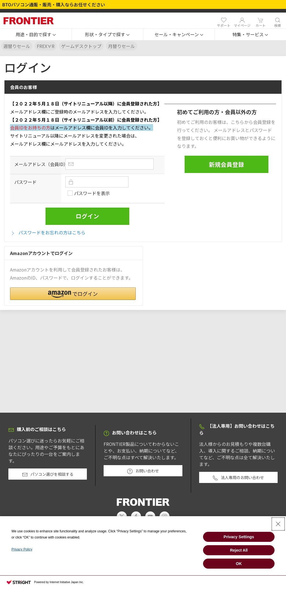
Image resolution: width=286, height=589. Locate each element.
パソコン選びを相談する (47, 474)
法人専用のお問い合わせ (238, 478)
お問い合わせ (143, 471)
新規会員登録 (226, 164)
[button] (36, 34)
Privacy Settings (239, 537)
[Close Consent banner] (278, 524)
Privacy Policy (21, 549)
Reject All (238, 550)
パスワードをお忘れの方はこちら (47, 232)
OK (239, 563)
